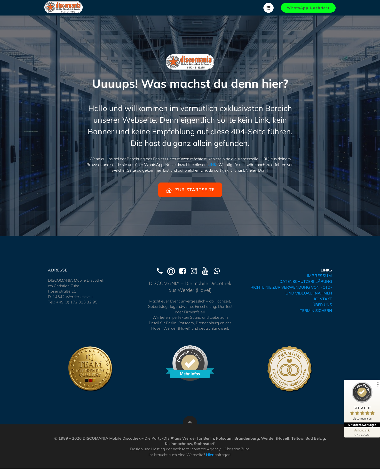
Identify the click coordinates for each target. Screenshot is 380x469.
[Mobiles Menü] (268, 8)
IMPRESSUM (319, 275)
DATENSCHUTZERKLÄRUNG (305, 281)
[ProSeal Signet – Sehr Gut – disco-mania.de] (362, 402)
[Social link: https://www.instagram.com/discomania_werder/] (195, 271)
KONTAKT (323, 299)
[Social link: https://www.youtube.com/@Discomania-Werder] (207, 271)
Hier (210, 455)
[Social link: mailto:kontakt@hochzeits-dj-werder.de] (173, 271)
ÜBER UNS (322, 304)
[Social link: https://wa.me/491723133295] (218, 271)
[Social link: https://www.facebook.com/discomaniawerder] (184, 271)
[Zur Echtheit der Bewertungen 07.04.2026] (362, 432)
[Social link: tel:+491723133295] (161, 271)
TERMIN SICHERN (316, 310)
